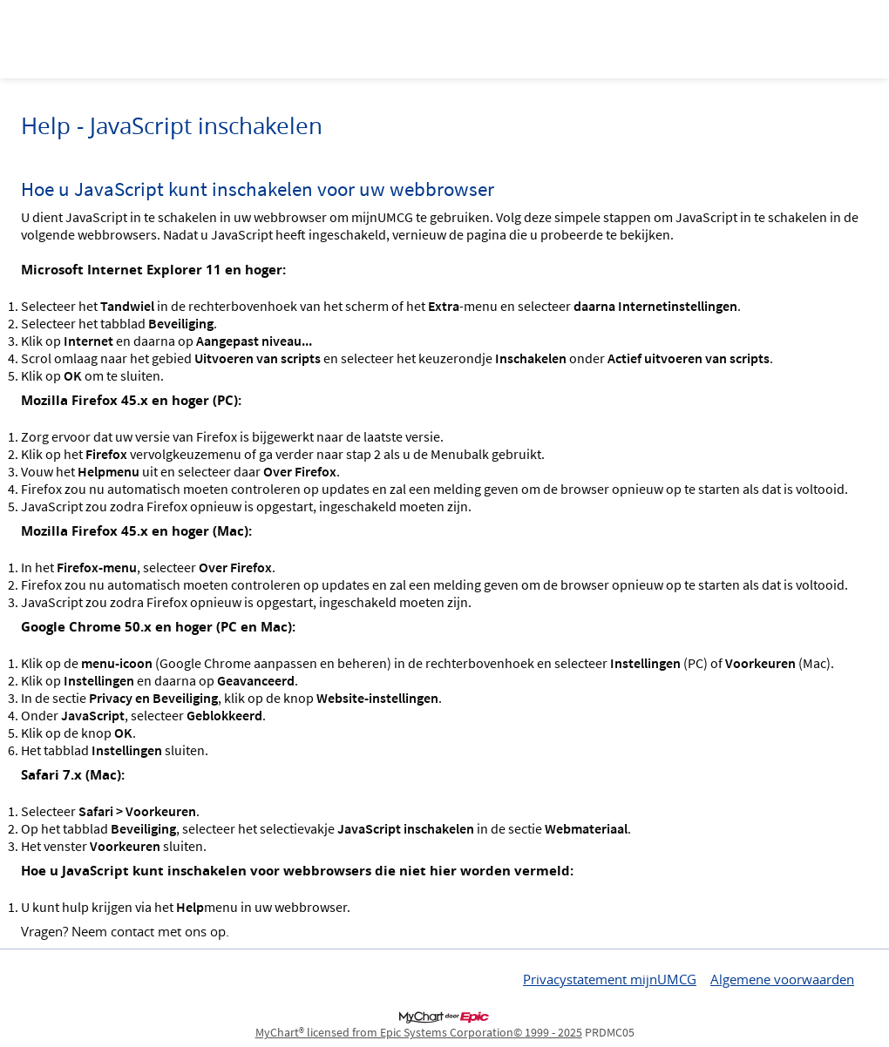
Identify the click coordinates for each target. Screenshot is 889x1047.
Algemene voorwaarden (782, 979)
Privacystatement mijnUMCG (609, 979)
